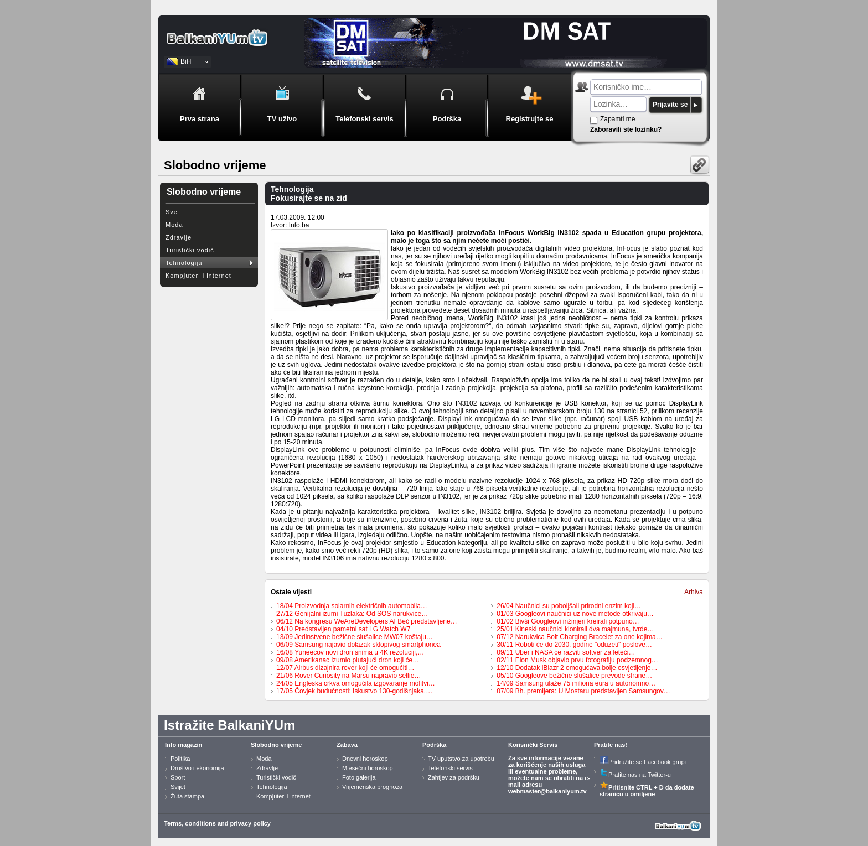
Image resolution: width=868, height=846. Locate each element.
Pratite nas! (610, 744)
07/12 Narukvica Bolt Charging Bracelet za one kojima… (579, 637)
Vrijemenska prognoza (372, 786)
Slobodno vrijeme (276, 744)
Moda (174, 224)
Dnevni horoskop (365, 758)
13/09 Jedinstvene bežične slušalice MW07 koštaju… (354, 637)
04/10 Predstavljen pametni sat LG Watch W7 (343, 629)
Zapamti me (617, 119)
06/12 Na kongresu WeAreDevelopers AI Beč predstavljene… (366, 621)
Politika (180, 758)
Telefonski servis (450, 768)
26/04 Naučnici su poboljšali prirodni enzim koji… (569, 606)
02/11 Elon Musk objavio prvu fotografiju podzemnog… (577, 660)
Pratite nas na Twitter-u (635, 774)
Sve (172, 212)
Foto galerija (359, 777)
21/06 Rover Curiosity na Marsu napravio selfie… (348, 675)
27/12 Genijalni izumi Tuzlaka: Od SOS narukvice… (352, 613)
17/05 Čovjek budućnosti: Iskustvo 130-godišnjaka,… (354, 691)
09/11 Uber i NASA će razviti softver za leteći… (566, 652)
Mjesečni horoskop (367, 768)
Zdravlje (179, 237)
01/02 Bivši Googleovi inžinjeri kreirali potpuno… (568, 621)
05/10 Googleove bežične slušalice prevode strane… (574, 675)
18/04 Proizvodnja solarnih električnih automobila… (351, 606)
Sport (177, 777)
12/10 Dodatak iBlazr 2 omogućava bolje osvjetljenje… (577, 668)
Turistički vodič (190, 250)
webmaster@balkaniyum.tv (547, 791)
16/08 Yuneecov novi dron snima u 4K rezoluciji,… (350, 652)
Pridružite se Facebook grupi (643, 762)
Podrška (434, 744)
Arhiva (693, 592)
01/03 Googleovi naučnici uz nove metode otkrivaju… (575, 613)
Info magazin (183, 744)
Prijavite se (670, 104)
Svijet (177, 786)
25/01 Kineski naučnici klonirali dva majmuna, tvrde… (575, 629)
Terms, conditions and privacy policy (217, 823)
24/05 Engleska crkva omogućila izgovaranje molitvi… (355, 683)
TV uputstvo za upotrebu (461, 758)
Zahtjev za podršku (453, 777)
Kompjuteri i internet (198, 275)
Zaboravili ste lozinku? (626, 129)
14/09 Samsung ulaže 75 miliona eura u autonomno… (576, 683)
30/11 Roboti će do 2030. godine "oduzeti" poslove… (574, 644)
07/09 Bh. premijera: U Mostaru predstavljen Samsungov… (583, 691)
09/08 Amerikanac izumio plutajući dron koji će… (347, 660)
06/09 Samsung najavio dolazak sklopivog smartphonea (358, 644)
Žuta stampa (187, 796)
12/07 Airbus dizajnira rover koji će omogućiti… (345, 668)
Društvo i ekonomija (197, 768)
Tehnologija (184, 262)
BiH (185, 61)
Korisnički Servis (532, 744)
